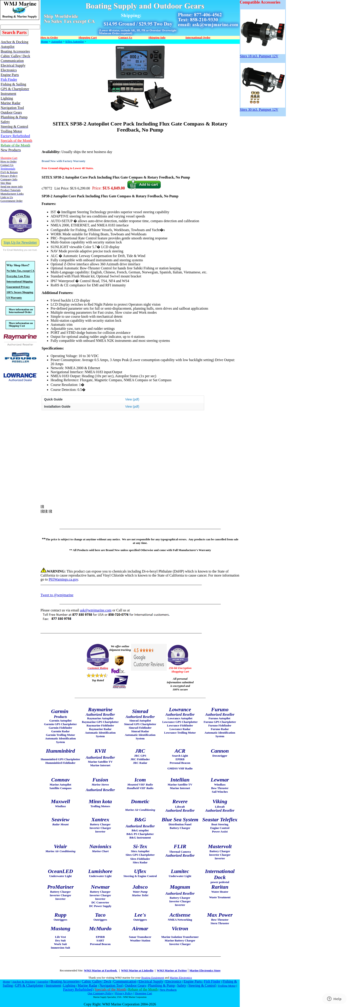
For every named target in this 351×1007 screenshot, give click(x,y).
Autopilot (56, 41)
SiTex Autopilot (74, 41)
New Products (168, 989)
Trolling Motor (227, 985)
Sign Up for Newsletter (20, 242)
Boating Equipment (152, 977)
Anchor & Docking (23, 981)
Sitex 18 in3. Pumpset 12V (262, 54)
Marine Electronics (181, 977)
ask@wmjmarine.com (95, 610)
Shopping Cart (143, 993)
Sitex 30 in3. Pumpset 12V (262, 107)
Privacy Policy (124, 993)
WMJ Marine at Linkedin (137, 970)
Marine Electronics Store (204, 970)
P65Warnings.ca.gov (63, 579)
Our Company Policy (100, 993)
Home (44, 41)
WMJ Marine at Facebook (101, 970)
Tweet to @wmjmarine (57, 595)
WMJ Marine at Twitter (172, 970)
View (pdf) (132, 399)
